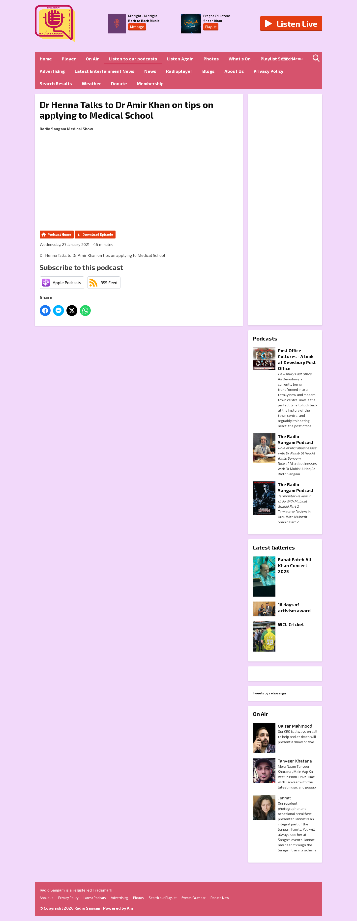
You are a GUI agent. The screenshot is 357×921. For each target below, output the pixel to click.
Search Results (56, 83)
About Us (234, 71)
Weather (91, 83)
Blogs (208, 71)
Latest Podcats (95, 898)
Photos (211, 58)
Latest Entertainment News (104, 71)
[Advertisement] (285, 209)
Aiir (130, 908)
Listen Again (180, 58)
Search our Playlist (163, 898)
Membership (150, 83)
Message (137, 27)
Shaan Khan (212, 21)
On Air (92, 58)
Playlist (210, 27)
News (150, 71)
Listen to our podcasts (133, 58)
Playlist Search (277, 58)
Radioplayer (179, 71)
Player (69, 58)
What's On (240, 58)
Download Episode (98, 235)
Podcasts (265, 338)
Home (46, 58)
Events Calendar (193, 898)
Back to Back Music (143, 21)
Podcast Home (59, 235)
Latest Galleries (274, 547)
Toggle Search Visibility (317, 59)
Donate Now (219, 898)
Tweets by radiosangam (271, 693)
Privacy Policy (268, 71)
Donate (119, 83)
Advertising (52, 71)
